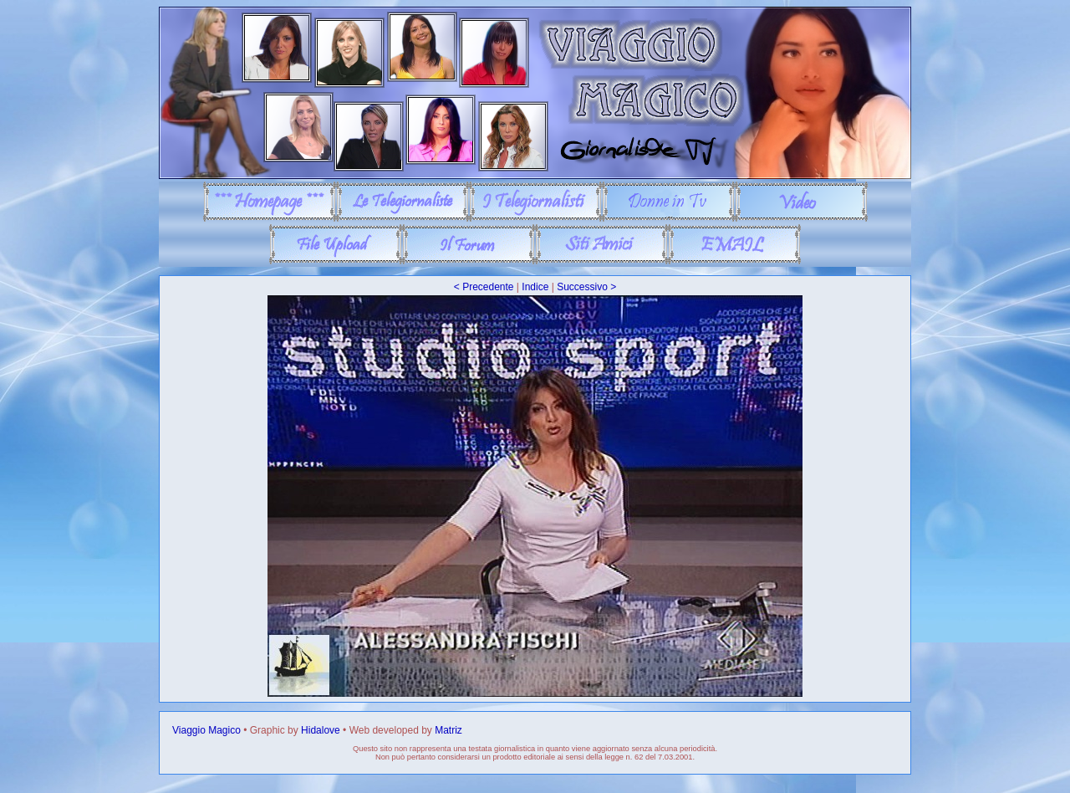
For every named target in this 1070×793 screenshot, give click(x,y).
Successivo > (586, 287)
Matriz (448, 730)
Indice (535, 287)
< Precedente (484, 287)
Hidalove (320, 730)
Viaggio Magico (206, 730)
